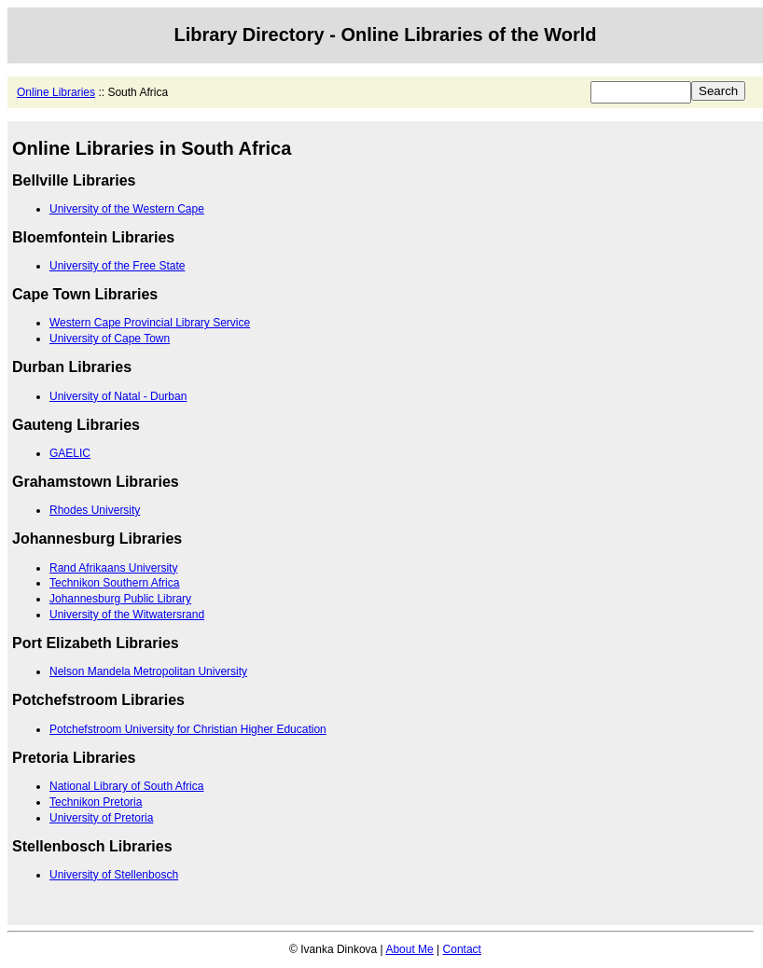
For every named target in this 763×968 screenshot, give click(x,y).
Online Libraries (56, 92)
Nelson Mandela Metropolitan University (148, 671)
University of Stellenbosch (113, 874)
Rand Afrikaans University (113, 567)
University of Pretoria (101, 817)
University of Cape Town (109, 338)
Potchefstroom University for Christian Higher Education (187, 729)
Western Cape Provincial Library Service (149, 322)
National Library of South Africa (126, 786)
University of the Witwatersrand (126, 614)
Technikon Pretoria (95, 802)
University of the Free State (117, 265)
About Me (409, 949)
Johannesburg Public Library (120, 598)
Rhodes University (94, 510)
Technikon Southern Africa (114, 582)
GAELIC (69, 453)
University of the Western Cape (126, 208)
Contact (462, 949)
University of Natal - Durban (118, 396)
